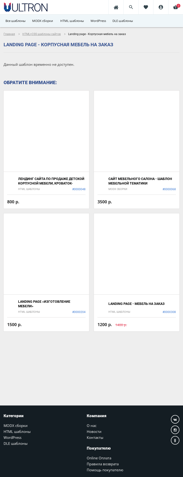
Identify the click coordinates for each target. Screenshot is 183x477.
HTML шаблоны (17, 431)
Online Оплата (99, 458)
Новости (94, 431)
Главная (9, 34)
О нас (92, 425)
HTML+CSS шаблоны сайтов (41, 34)
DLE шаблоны (16, 443)
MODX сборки (16, 425)
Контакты (95, 437)
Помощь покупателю (105, 469)
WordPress (12, 437)
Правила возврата (103, 464)
